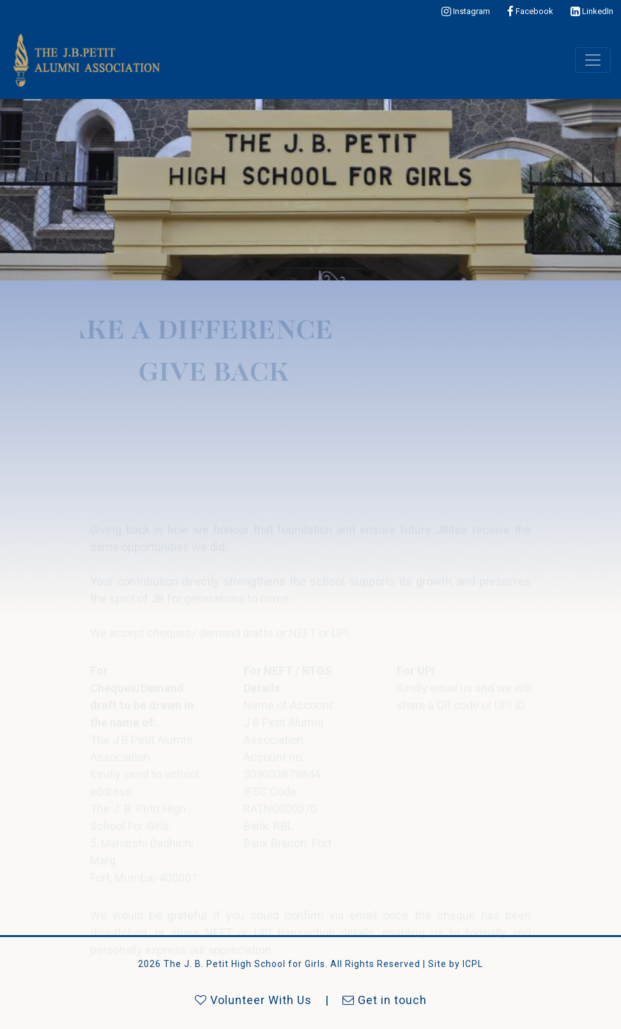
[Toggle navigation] (593, 60)
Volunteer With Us (253, 1000)
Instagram (465, 11)
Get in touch (384, 1000)
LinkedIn (592, 11)
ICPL (473, 964)
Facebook (530, 11)
